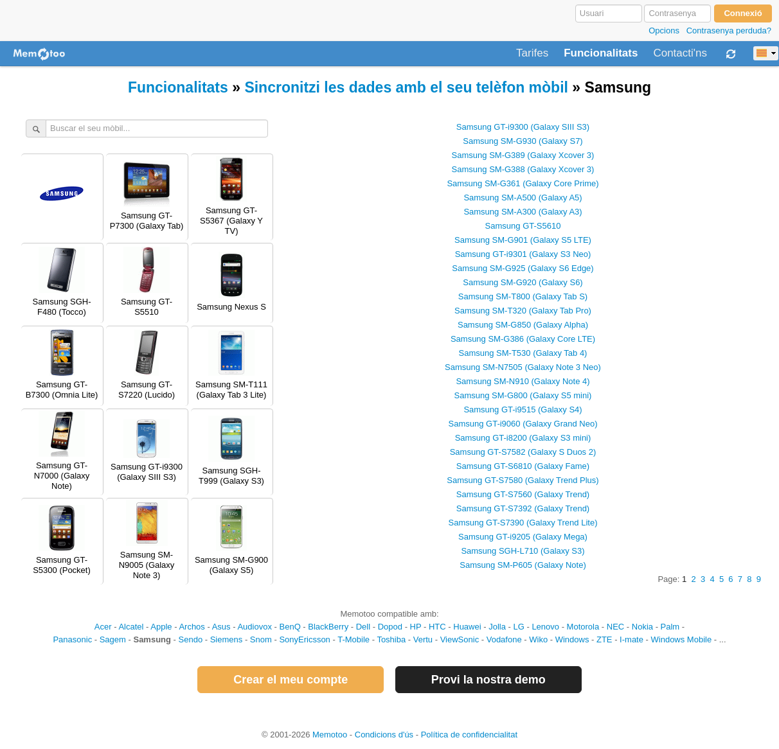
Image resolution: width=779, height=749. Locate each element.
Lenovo (545, 626)
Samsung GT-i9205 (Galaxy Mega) (522, 537)
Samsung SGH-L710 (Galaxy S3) (522, 551)
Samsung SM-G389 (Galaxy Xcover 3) (523, 155)
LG (518, 626)
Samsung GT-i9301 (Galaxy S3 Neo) (523, 254)
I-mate (631, 639)
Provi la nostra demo (488, 679)
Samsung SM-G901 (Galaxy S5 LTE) (522, 240)
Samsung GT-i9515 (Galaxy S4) (522, 409)
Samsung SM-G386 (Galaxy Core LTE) (523, 339)
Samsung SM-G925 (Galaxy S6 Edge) (522, 268)
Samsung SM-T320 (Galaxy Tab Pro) (522, 310)
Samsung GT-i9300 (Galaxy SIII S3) (522, 127)
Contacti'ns (680, 53)
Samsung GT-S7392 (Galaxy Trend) (522, 508)
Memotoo (329, 734)
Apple (161, 626)
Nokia (642, 626)
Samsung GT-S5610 (523, 226)
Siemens (226, 639)
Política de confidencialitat (469, 734)
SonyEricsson (304, 639)
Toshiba (391, 639)
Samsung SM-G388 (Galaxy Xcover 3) (523, 169)
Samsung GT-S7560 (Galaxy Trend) (522, 494)
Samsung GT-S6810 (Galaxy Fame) (522, 466)
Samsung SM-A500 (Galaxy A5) (522, 197)
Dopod (390, 626)
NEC (615, 626)
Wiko (538, 639)
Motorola (583, 626)
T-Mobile (353, 639)
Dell (363, 626)
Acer (103, 626)
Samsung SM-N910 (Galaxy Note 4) (522, 381)
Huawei (467, 626)
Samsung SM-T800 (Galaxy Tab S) (522, 296)
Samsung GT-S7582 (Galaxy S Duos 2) (523, 452)
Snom (261, 639)
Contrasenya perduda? (728, 30)
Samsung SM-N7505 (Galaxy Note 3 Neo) (523, 367)
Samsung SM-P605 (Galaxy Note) (523, 565)
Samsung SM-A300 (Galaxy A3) (522, 211)
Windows (572, 639)
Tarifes (532, 53)
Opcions (664, 30)
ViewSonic (459, 639)
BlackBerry (328, 626)
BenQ (290, 626)
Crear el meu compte (290, 679)
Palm (670, 626)
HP (416, 626)
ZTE (604, 639)
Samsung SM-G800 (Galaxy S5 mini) (523, 395)
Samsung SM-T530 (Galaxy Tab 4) (523, 353)
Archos (191, 626)
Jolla (497, 626)
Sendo (191, 639)
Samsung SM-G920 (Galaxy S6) (522, 282)
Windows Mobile (681, 639)
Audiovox (254, 626)
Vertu (423, 639)
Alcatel (130, 626)
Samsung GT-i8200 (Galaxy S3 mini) (523, 438)
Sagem (113, 639)
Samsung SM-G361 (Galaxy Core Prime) (522, 183)
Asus (221, 626)
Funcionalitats (601, 53)
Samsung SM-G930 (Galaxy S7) (522, 141)
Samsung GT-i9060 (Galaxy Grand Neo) (523, 423)
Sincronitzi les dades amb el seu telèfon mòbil (406, 87)
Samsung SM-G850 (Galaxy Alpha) (523, 325)
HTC (437, 626)
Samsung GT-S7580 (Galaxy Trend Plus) (522, 480)
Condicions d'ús (384, 734)
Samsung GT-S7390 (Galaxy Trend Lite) (523, 522)
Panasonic (72, 639)
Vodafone (504, 639)
